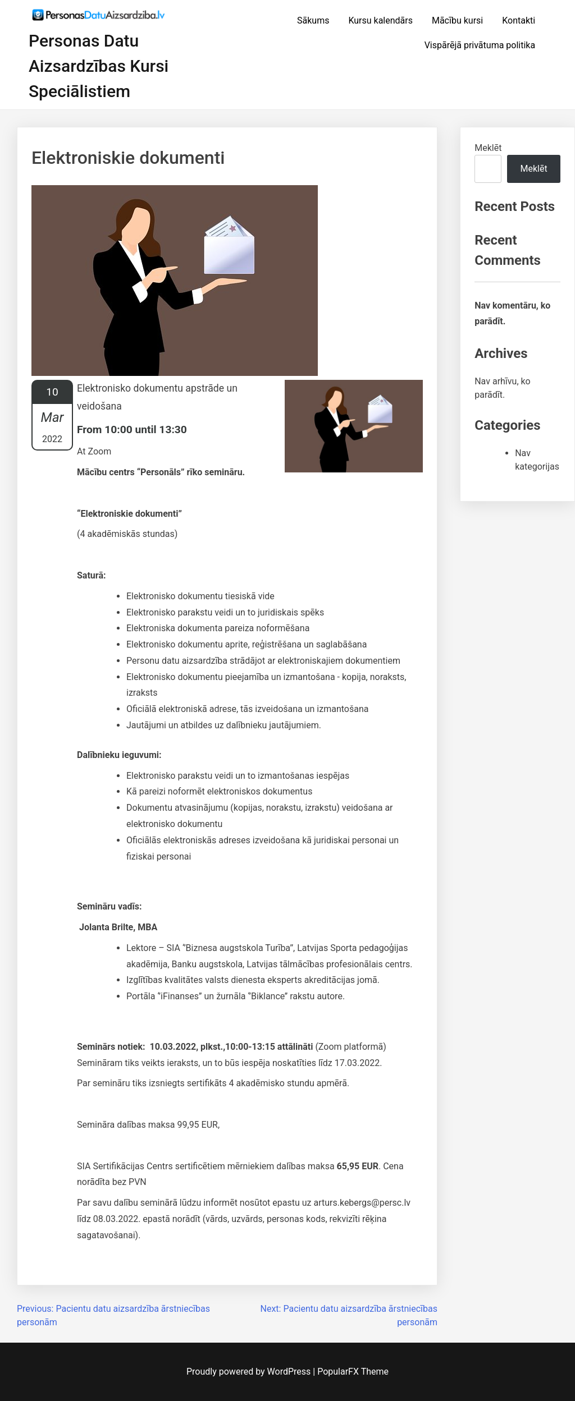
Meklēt (487, 148)
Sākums (313, 20)
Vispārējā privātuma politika (480, 45)
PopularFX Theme (353, 1371)
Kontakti (518, 20)
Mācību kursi (457, 20)
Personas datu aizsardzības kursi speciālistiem (98, 66)
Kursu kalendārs (380, 20)
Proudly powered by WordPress (249, 1371)
